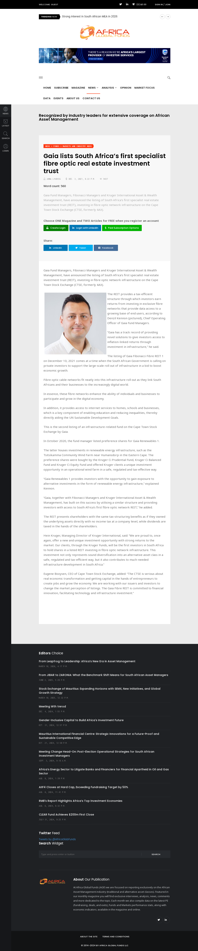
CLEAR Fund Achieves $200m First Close (66, 814)
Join (167, 4)
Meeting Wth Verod (52, 706)
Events (58, 98)
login (6, 148)
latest (5, 123)
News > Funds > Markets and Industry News (68, 146)
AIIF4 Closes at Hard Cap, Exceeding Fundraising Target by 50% (83, 787)
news (6, 111)
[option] (109, 16)
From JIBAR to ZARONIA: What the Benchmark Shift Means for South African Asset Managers (103, 675)
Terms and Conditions (115, 936)
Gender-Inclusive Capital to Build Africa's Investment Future (81, 720)
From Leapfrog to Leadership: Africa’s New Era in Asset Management (87, 661)
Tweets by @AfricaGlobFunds (57, 840)
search (6, 135)
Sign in (159, 4)
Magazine (78, 88)
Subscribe (61, 88)
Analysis (109, 88)
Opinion (125, 88)
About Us (73, 98)
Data (46, 98)
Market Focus (144, 88)
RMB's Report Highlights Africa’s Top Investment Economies (80, 801)
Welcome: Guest (48, 4)
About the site (88, 936)
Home (47, 88)
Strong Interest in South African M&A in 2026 (89, 17)
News (93, 88)
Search (156, 854)
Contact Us (91, 98)
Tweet (80, 247)
